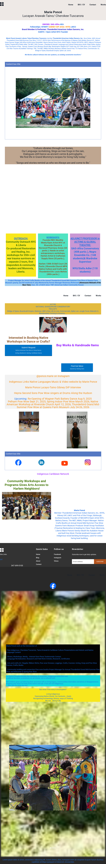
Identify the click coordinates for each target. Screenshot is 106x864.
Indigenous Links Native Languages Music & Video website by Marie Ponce (53, 381)
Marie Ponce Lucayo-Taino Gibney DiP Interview (53, 387)
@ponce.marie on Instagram (53, 376)
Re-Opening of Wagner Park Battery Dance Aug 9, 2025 (60, 398)
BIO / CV (81, 5)
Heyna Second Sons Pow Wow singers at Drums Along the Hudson (53, 393)
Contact (93, 5)
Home (70, 5)
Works (103, 5)
